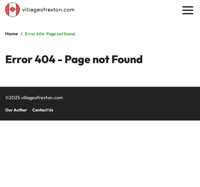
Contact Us (42, 109)
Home (11, 34)
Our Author (16, 109)
